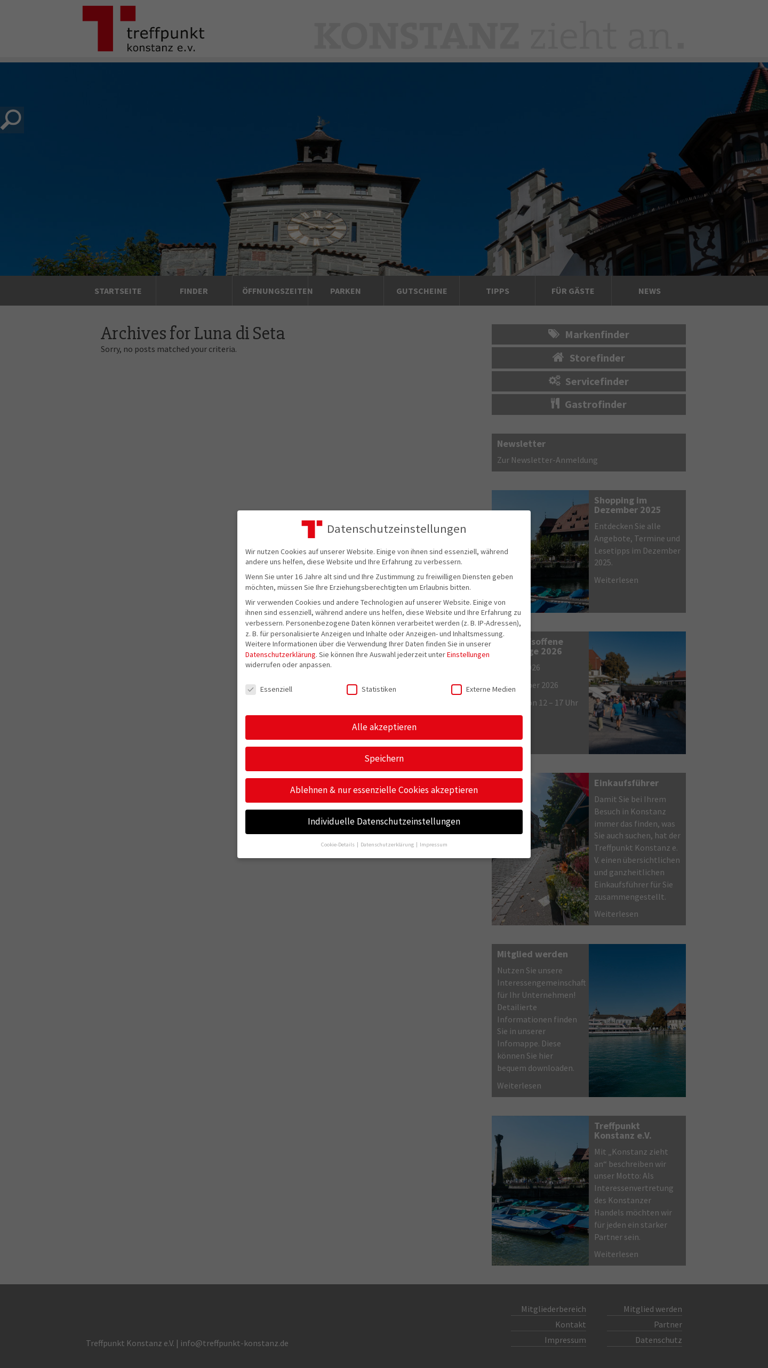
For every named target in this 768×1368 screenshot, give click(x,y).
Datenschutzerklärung (280, 654)
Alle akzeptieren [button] (384, 727)
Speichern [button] (384, 758)
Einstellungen (468, 654)
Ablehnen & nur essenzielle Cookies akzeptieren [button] (384, 790)
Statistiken (371, 689)
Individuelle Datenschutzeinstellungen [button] (384, 821)
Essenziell (268, 689)
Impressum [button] (433, 844)
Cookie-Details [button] (338, 844)
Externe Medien (483, 689)
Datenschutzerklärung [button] (388, 844)
